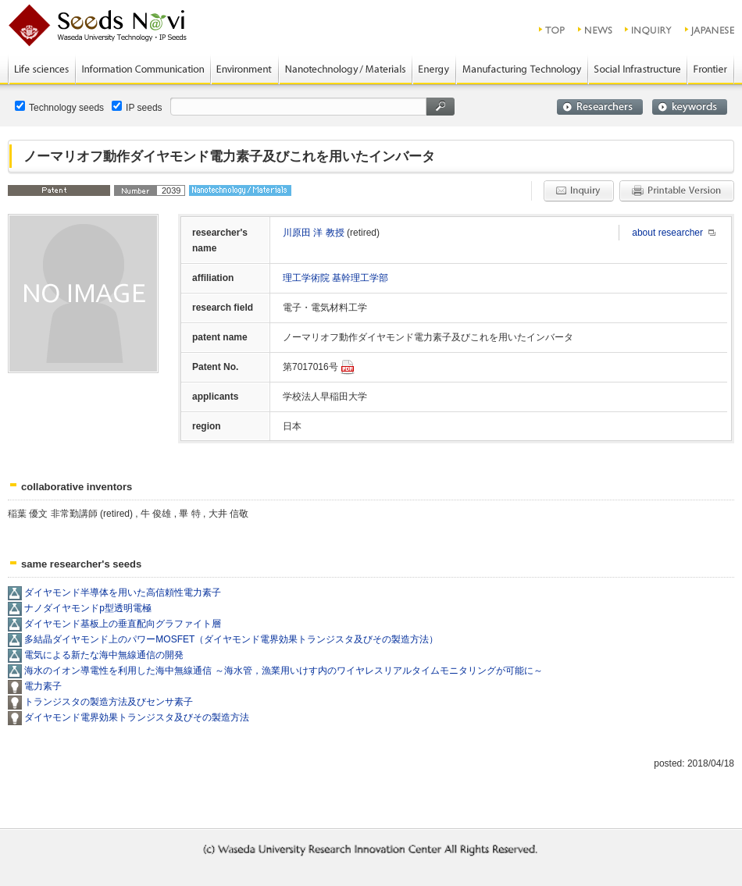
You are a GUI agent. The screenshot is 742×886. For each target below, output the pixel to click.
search (440, 107)
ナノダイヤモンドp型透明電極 (88, 608)
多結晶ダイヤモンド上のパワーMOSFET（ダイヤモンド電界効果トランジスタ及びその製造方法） (231, 639)
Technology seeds (59, 107)
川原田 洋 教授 (315, 232)
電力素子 (43, 686)
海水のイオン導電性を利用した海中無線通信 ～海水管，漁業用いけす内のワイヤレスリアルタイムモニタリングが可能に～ (283, 670)
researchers (600, 107)
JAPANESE (710, 29)
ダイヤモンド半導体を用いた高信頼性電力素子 (122, 592)
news (595, 29)
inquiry (649, 29)
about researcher (667, 232)
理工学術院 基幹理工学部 (335, 277)
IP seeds (137, 107)
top (553, 29)
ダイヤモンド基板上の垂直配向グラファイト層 (122, 623)
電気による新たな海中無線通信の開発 (104, 654)
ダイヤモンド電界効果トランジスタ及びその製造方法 (136, 717)
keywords (689, 107)
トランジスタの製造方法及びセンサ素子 (108, 701)
